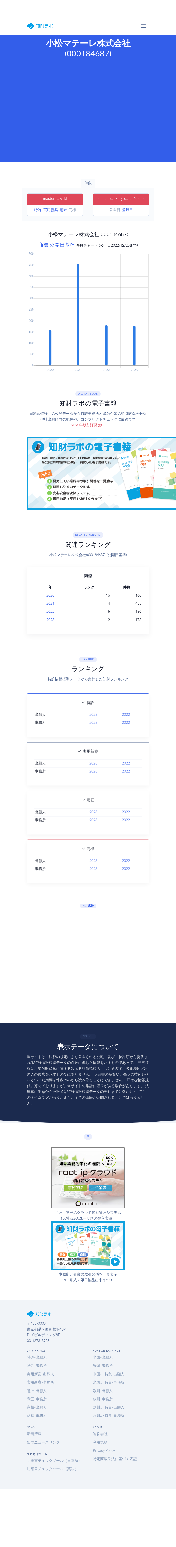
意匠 (63, 210)
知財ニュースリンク (43, 1442)
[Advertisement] (46, 110)
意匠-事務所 (37, 1399)
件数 (88, 183)
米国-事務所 (103, 1366)
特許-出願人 (37, 1357)
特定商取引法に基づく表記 (115, 1459)
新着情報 (34, 1434)
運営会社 (100, 1434)
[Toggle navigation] (143, 26)
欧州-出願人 (103, 1391)
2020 (50, 595)
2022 (50, 611)
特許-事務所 (37, 1366)
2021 (50, 603)
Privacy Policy (104, 1450)
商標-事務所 (37, 1415)
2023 (50, 620)
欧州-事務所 (103, 1399)
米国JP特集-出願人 (108, 1374)
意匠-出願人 (37, 1391)
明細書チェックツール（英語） (52, 1469)
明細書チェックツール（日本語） (54, 1460)
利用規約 (100, 1442)
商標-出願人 (37, 1407)
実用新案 (50, 210)
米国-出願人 (103, 1357)
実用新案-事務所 (40, 1382)
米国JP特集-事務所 (108, 1382)
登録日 (127, 210)
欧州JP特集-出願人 (108, 1407)
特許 (38, 210)
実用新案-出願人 (40, 1374)
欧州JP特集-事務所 (108, 1415)
